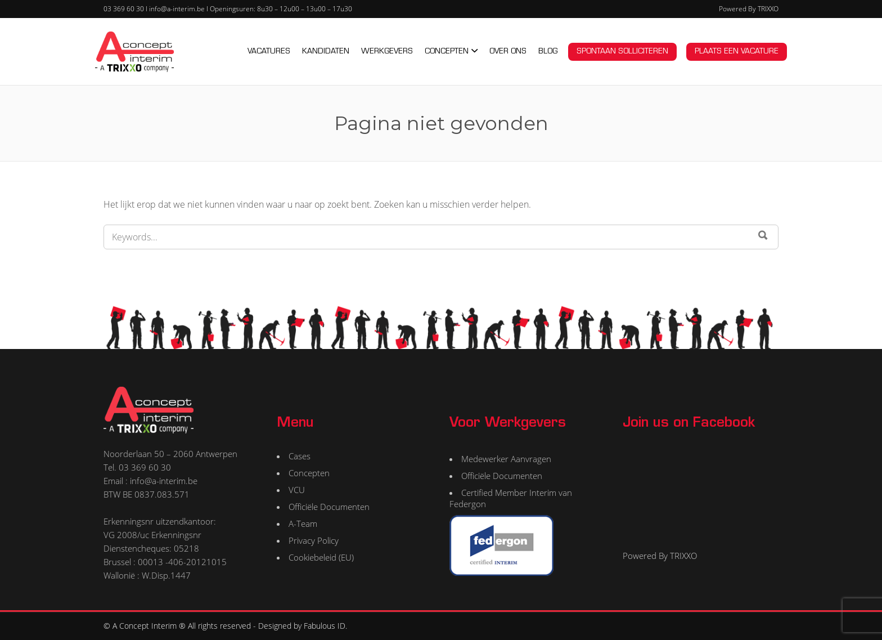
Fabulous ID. (325, 625)
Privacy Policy (314, 540)
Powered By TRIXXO (748, 9)
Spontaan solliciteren (622, 51)
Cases (299, 456)
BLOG (547, 51)
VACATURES (269, 51)
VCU (297, 489)
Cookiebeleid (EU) (321, 557)
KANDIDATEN (325, 51)
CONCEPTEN (447, 51)
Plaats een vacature (736, 51)
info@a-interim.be (177, 9)
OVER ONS (507, 51)
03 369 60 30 (124, 9)
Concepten (309, 472)
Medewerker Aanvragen (506, 458)
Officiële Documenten (329, 506)
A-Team (303, 523)
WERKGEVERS (387, 51)
